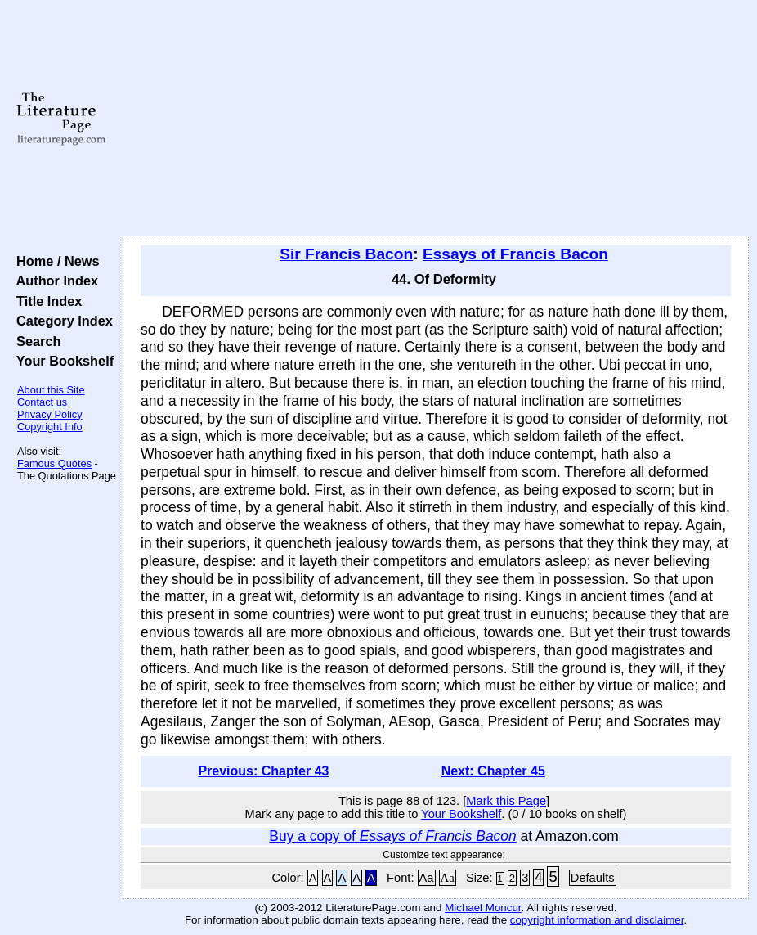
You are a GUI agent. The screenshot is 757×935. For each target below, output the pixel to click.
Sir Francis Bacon (346, 254)
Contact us (42, 402)
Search (34, 341)
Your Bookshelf (61, 360)
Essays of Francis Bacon (515, 254)
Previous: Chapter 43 (263, 771)
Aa (426, 877)
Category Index (61, 320)
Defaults (593, 877)
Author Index (53, 280)
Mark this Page (506, 800)
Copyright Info (50, 426)
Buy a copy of (392, 836)
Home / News (54, 261)
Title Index (45, 301)
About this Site (51, 390)
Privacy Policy (50, 414)
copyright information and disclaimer (597, 920)
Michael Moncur (483, 907)
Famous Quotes (54, 463)
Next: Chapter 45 (493, 771)
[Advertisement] (435, 118)
